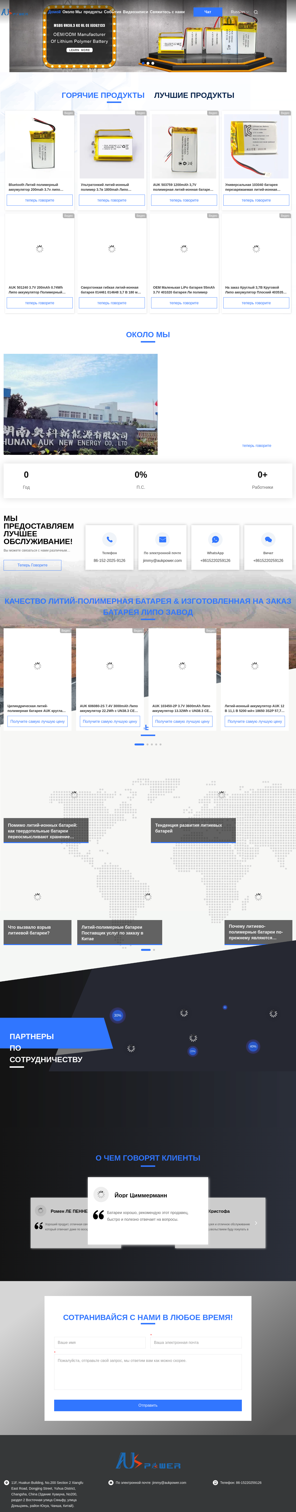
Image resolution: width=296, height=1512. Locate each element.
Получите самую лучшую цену (37, 721)
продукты (93, 12)
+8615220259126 (215, 561)
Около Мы (72, 12)
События (112, 12)
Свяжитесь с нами (167, 12)
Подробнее (204, 446)
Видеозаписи (135, 12)
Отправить (147, 1405)
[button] (40, 1226)
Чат (208, 12)
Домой (54, 12)
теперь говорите (39, 200)
